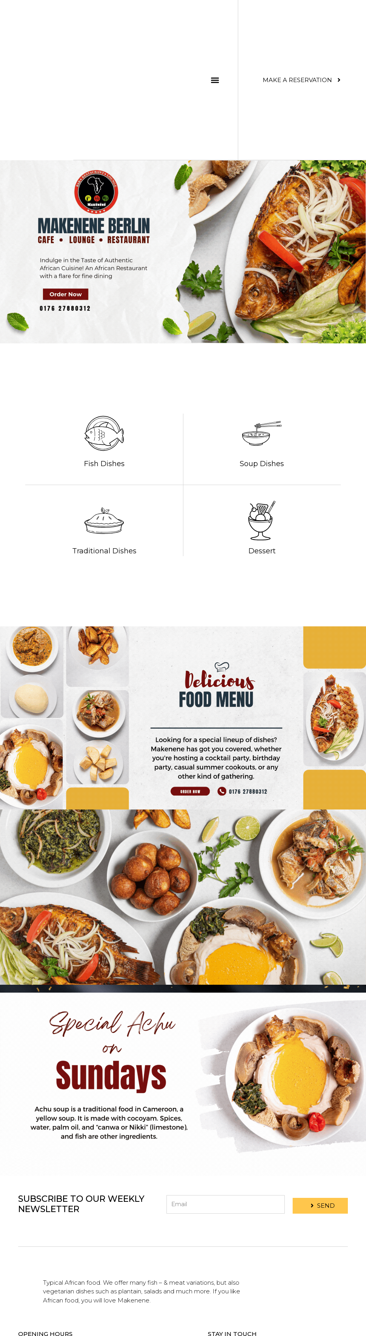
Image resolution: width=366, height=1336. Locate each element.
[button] (214, 79)
